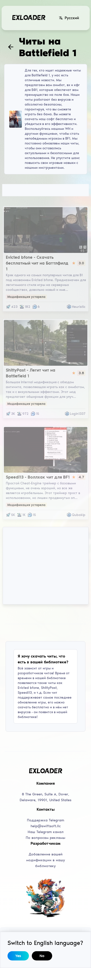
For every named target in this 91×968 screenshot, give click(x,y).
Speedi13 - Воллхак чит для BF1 (38, 477)
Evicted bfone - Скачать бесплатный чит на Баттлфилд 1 (37, 263)
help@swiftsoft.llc (46, 826)
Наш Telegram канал (46, 832)
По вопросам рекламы (45, 837)
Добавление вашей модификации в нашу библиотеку (45, 860)
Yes (18, 956)
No (42, 956)
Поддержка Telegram (45, 820)
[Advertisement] (45, 565)
